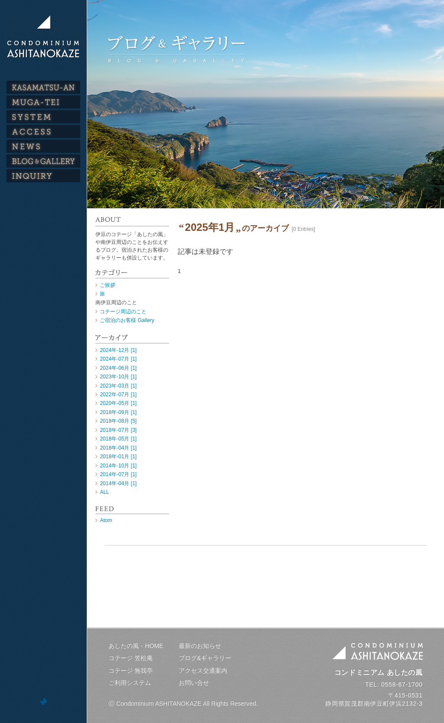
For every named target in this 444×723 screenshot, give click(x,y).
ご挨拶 (107, 285)
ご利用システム (129, 682)
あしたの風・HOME (135, 645)
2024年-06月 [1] (118, 368)
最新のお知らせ (200, 645)
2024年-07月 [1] (118, 359)
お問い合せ (194, 682)
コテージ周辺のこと (123, 312)
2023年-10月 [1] (118, 377)
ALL (104, 492)
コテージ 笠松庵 (130, 657)
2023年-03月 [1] (118, 386)
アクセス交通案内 (203, 670)
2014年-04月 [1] (118, 483)
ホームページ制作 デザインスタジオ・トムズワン (43, 701)
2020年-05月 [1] (118, 403)
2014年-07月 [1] (118, 474)
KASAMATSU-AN (43, 87)
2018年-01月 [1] (118, 457)
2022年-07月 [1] (118, 394)
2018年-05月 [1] (118, 439)
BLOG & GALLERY (43, 161)
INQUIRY (43, 175)
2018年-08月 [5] (118, 421)
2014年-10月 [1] (118, 466)
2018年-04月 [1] (118, 448)
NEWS (43, 146)
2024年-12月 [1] (118, 350)
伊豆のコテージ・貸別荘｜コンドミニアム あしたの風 (43, 36)
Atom (106, 520)
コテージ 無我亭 (130, 670)
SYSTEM (43, 116)
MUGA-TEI (43, 101)
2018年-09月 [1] (118, 412)
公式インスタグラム (43, 214)
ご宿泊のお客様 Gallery (127, 320)
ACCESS (43, 131)
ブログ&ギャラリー (205, 657)
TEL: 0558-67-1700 (394, 684)
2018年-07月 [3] (118, 430)
